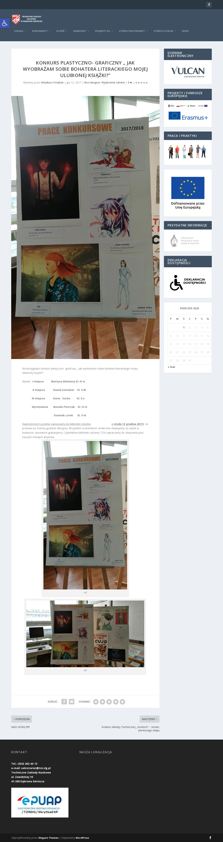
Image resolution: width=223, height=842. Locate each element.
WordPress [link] (82, 837)
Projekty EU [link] (102, 31)
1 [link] (184, 327)
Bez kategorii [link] (92, 82)
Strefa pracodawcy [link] (132, 31)
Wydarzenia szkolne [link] (113, 82)
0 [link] (130, 82)
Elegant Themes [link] (49, 837)
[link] (5, 23)
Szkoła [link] (18, 31)
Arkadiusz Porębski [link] (52, 82)
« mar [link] (171, 367)
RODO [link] (185, 31)
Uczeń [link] (60, 31)
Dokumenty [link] (39, 31)
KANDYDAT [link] (79, 31)
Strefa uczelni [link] (163, 31)
